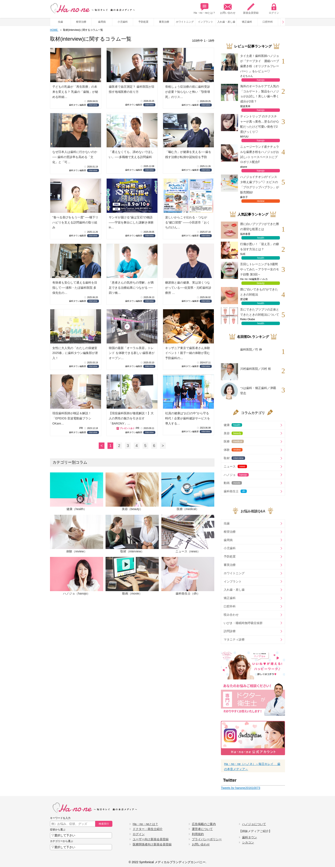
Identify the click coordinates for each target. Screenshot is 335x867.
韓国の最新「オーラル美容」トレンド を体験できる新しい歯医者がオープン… (131, 353)
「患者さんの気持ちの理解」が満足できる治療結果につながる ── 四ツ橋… (131, 287)
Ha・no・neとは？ (204, 8)
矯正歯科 (247, 21)
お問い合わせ (227, 8)
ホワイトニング (185, 21)
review (260, 201)
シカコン (248, 842)
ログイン (274, 8)
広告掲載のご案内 (204, 824)
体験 (233, 449)
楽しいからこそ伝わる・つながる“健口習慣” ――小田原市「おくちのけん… (187, 222)
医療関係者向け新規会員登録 (152, 844)
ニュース (235, 466)
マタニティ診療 (234, 639)
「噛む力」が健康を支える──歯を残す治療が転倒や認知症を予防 (188, 154)
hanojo (260, 79)
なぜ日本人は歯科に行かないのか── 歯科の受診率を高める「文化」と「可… (74, 157)
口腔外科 (268, 21)
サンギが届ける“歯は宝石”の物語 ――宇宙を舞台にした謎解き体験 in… (131, 222)
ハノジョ (236, 474)
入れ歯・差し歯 (226, 21)
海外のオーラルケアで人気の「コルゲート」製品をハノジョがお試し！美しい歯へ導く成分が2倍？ (259, 93)
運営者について (202, 829)
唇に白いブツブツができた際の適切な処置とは (259, 226)
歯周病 (102, 21)
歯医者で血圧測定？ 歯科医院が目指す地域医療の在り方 (131, 89)
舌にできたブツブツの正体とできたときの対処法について (259, 312)
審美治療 (164, 21)
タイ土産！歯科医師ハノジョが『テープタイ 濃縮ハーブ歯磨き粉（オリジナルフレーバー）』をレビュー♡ (259, 63)
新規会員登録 (251, 8)
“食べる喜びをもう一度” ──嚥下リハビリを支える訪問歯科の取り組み (75, 222)
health (260, 237)
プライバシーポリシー (207, 839)
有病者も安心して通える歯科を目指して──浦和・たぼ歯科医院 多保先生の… (74, 287)
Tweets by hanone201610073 (240, 788)
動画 (233, 483)
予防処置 (143, 21)
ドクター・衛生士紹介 (148, 829)
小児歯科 (123, 21)
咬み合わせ (231, 614)
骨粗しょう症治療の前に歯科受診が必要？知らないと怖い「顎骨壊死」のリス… (187, 92)
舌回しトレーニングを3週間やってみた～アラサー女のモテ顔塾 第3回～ (259, 269)
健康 (233, 425)
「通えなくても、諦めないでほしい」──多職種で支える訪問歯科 (131, 154)
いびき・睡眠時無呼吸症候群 (243, 623)
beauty (260, 283)
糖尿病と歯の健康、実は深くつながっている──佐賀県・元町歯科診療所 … (188, 287)
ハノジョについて (254, 824)
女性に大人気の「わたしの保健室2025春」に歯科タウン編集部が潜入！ (75, 353)
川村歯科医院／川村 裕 (255, 368)
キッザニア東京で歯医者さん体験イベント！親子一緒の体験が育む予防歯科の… (187, 353)
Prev (283, 22)
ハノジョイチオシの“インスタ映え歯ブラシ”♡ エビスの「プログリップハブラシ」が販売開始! (259, 184)
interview (93, 105)
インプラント (205, 21)
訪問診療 (230, 631)
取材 (234, 458)
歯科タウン (249, 837)
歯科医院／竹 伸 (251, 349)
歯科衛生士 (235, 491)
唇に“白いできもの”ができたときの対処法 (259, 292)
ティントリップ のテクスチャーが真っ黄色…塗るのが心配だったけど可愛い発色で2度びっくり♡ (259, 124)
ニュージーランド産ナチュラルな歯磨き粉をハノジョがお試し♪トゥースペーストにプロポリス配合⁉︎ (259, 154)
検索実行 (104, 823)
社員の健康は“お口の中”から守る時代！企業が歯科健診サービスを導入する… (187, 418)
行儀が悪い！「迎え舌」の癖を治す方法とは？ (259, 246)
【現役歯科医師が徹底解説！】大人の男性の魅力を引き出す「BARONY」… (131, 418)
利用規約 (198, 834)
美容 (233, 433)
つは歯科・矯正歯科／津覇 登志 (258, 390)
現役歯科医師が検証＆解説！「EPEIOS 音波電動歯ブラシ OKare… (71, 418)
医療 (234, 441)
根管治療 (81, 21)
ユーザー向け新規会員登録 (151, 839)
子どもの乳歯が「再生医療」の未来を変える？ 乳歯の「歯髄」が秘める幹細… (75, 92)
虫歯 (60, 21)
